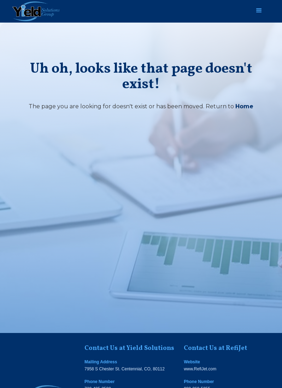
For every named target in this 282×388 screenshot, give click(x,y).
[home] (36, 11)
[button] (259, 10)
